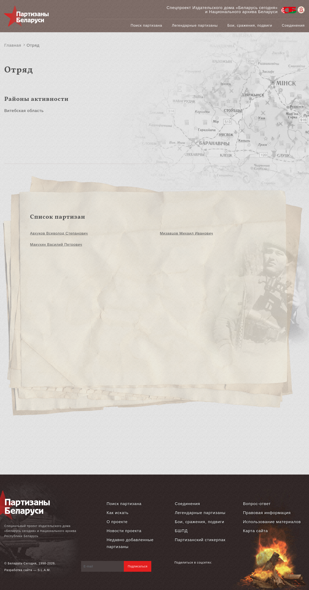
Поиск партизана (146, 25)
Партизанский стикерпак (200, 540)
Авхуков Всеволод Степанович (59, 233)
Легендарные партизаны (195, 25)
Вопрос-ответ (257, 503)
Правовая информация (267, 512)
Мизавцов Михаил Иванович (186, 233)
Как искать (118, 512)
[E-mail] (102, 566)
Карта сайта (255, 531)
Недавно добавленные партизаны (130, 543)
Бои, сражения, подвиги (249, 25)
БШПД (181, 531)
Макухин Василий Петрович (56, 245)
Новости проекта (124, 531)
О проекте (117, 521)
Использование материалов (272, 521)
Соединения (293, 25)
